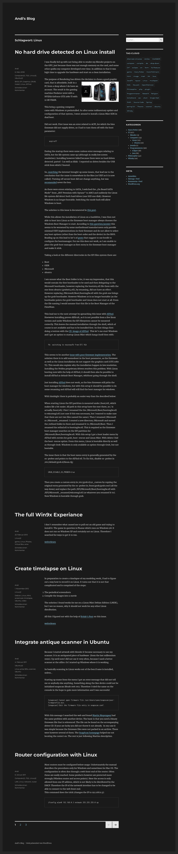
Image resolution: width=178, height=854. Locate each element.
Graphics (26, 82)
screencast (19, 598)
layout (137, 81)
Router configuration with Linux (56, 755)
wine (26, 544)
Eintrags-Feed (133, 179)
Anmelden (132, 176)
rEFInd (110, 314)
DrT (128, 68)
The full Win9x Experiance (49, 515)
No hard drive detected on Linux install (65, 52)
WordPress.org (134, 184)
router (34, 782)
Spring (149, 102)
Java (154, 76)
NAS (128, 85)
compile (140, 63)
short (145, 98)
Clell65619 (156, 59)
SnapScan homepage (89, 732)
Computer (19, 75)
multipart (154, 81)
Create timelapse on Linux (48, 568)
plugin (147, 89)
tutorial (149, 107)
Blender (133, 135)
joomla (133, 145)
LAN (16, 782)
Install (17, 84)
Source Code (139, 102)
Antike (147, 59)
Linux (32, 75)
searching (53, 172)
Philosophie (132, 89)
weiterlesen (50, 542)
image (136, 76)
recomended (50, 182)
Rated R (145, 94)
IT (26, 75)
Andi (17, 69)
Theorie (140, 107)
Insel (143, 76)
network (27, 782)
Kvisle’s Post (87, 616)
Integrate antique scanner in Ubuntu (62, 642)
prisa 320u (24, 669)
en (141, 68)
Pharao (28, 542)
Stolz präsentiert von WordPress (39, 843)
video (24, 601)
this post (91, 210)
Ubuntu (18, 78)
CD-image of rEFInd (79, 331)
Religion (154, 94)
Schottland (131, 98)
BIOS (17, 82)
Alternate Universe (134, 59)
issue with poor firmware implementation (90, 355)
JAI (148, 76)
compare (130, 63)
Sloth (129, 102)
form (147, 68)
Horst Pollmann (152, 72)
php (140, 89)
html (129, 76)
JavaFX (130, 81)
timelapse (28, 598)
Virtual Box (19, 544)
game (17, 542)
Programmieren (133, 94)
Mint (29, 595)
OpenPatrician (148, 85)
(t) (24, 75)
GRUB (33, 82)
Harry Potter (139, 72)
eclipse (135, 68)
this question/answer (100, 224)
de (147, 63)
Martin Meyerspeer (101, 715)
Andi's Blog (25, 18)
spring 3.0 (131, 107)
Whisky (130, 111)
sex (139, 98)
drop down (154, 63)
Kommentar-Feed (135, 181)
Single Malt (154, 98)
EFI (21, 82)
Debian (18, 595)
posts (80, 238)
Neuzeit (136, 85)
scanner (32, 669)
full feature (155, 68)
